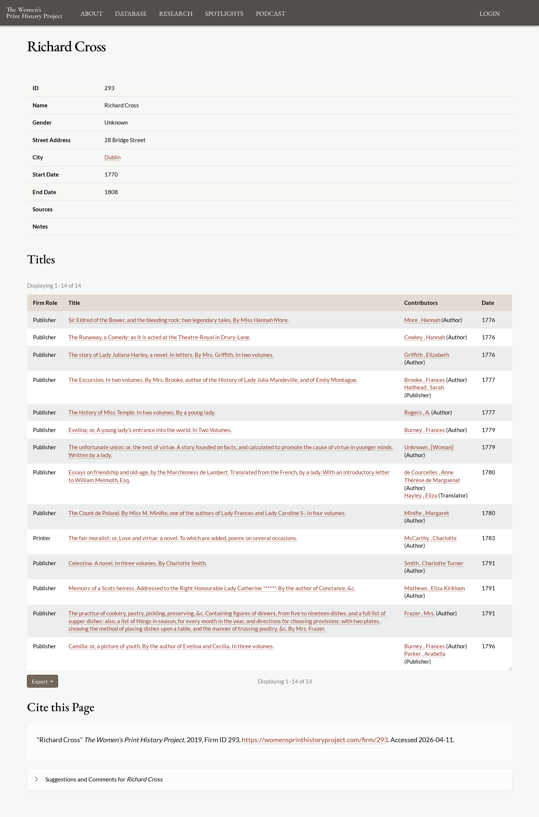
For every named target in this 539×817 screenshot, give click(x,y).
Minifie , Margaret (426, 513)
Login (489, 12)
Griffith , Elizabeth (426, 354)
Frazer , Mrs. (419, 613)
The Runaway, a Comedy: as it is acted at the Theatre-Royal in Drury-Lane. (159, 337)
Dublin (112, 157)
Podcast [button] (270, 12)
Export (40, 681)
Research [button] (176, 12)
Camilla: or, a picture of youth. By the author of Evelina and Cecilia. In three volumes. (171, 646)
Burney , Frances (424, 429)
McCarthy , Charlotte (430, 538)
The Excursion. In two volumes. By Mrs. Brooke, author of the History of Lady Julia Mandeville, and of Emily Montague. (212, 379)
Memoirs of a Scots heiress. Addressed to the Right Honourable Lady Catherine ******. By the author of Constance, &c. (211, 588)
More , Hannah (422, 319)
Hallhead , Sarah (424, 387)
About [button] (91, 12)
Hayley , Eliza (420, 495)
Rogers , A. (417, 412)
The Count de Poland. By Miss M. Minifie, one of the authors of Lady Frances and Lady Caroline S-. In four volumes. (207, 513)
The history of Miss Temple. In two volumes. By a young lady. (141, 412)
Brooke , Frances (424, 379)
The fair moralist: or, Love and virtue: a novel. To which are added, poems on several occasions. (182, 538)
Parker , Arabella (424, 653)
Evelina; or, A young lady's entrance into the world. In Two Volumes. (150, 429)
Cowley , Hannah (424, 337)
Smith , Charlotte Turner (433, 563)
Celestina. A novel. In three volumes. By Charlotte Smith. (137, 563)
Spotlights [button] (224, 12)
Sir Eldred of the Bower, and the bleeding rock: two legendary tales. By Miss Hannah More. (178, 319)
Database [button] (131, 12)
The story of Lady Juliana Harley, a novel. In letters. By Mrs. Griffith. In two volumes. (171, 354)
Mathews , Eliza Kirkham (434, 588)
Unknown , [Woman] (429, 447)
